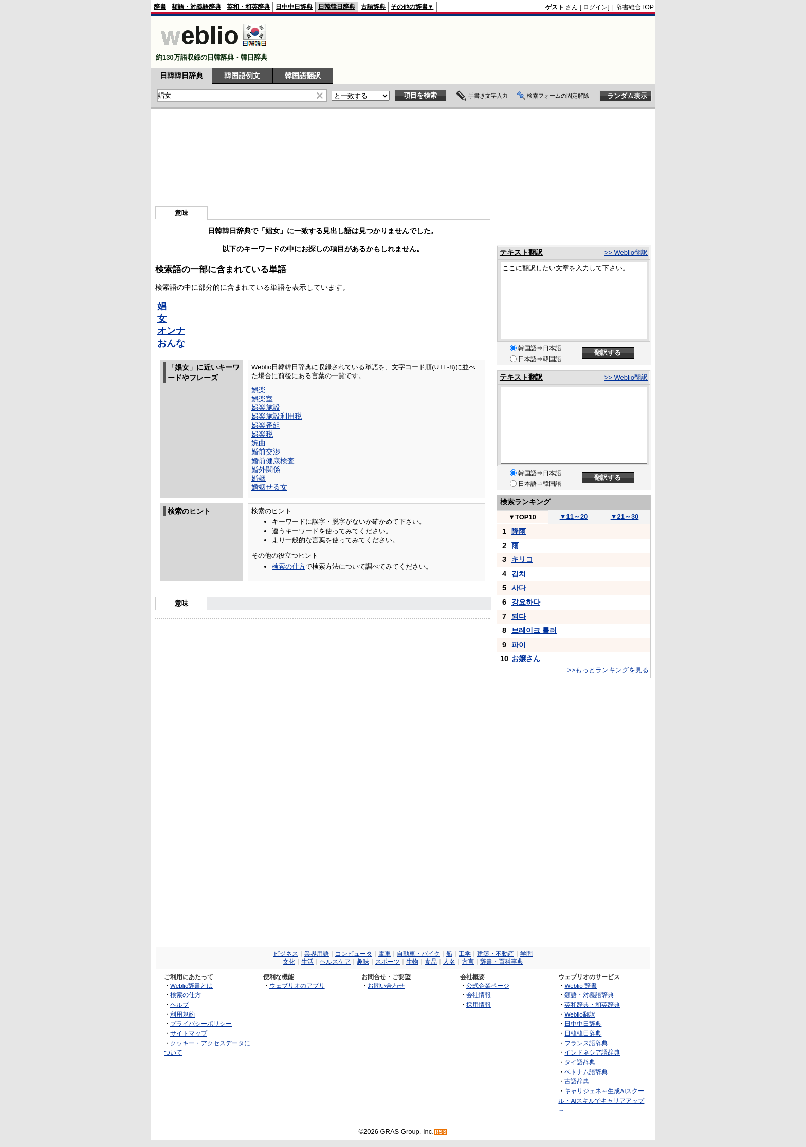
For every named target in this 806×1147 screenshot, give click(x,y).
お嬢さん (525, 658)
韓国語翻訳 (303, 75)
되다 (518, 616)
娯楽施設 (265, 407)
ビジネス (285, 954)
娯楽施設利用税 (276, 416)
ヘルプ (179, 1004)
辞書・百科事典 (501, 961)
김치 (518, 574)
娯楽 (258, 390)
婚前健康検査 (273, 461)
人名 (449, 961)
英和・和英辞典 (248, 7)
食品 (431, 961)
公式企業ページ (487, 985)
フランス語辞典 (586, 1043)
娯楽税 (262, 434)
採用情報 (478, 1004)
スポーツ (387, 961)
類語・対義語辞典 (196, 7)
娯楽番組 (265, 425)
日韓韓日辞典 (336, 7)
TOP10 (522, 517)
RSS (441, 1132)
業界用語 (316, 954)
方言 (468, 961)
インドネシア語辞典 (592, 1052)
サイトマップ (188, 1033)
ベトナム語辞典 (586, 1071)
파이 (518, 645)
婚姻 (258, 478)
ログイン (595, 7)
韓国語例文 (242, 75)
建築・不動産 (495, 954)
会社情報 (478, 994)
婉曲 (258, 443)
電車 (384, 954)
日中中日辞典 (294, 7)
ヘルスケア (335, 961)
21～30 (625, 516)
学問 (526, 954)
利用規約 (182, 1014)
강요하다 (525, 602)
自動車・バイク (418, 954)
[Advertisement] (467, 42)
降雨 (518, 531)
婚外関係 (265, 469)
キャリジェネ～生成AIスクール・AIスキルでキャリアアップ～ (601, 1100)
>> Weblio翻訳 (626, 252)
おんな (171, 343)
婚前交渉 (265, 451)
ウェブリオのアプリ (297, 985)
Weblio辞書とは (191, 985)
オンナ (171, 331)
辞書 (160, 7)
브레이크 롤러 (534, 630)
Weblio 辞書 (580, 985)
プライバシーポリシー (201, 1023)
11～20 (574, 516)
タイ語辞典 (579, 1062)
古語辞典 (373, 7)
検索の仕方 (288, 566)
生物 (412, 961)
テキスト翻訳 (521, 252)
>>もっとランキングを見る (608, 670)
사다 (518, 588)
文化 (289, 961)
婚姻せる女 (269, 487)
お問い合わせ (386, 985)
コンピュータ (353, 954)
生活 (307, 961)
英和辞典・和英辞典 (592, 1004)
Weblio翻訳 (579, 1014)
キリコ (522, 559)
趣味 (363, 961)
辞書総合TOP (635, 7)
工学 (465, 954)
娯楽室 (262, 398)
